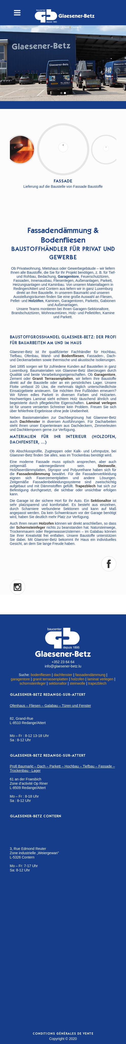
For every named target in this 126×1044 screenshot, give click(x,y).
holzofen (77, 679)
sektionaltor (58, 683)
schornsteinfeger (33, 683)
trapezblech (97, 683)
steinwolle (77, 683)
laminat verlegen (100, 679)
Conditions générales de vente (63, 1034)
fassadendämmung (90, 675)
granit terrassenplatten (50, 679)
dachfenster (63, 675)
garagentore (20, 679)
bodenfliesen (41, 675)
